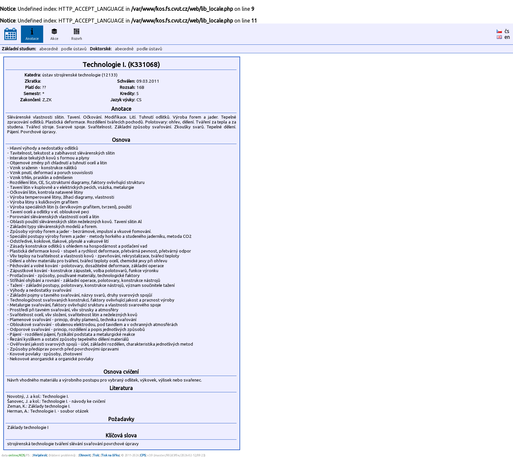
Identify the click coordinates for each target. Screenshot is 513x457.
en (507, 37)
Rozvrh (76, 33)
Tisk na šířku (110, 455)
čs (506, 31)
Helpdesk (40, 455)
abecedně (48, 48)
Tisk (96, 455)
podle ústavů (74, 48)
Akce (54, 33)
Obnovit (84, 455)
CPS (143, 455)
